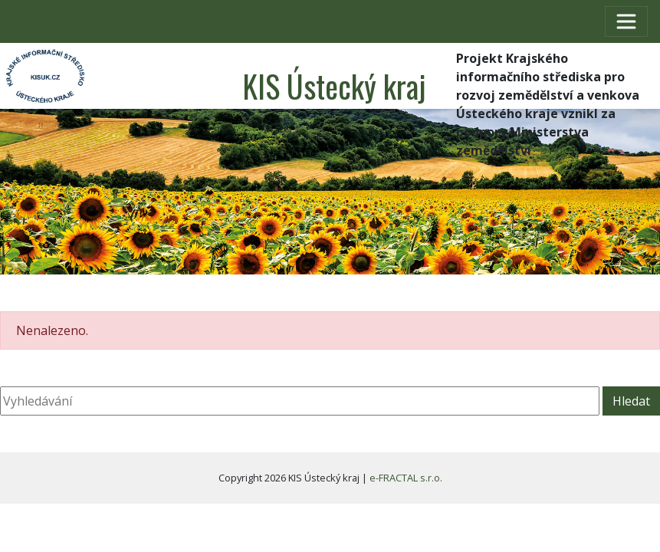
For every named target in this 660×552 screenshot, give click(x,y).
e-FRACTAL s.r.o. (405, 478)
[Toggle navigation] (626, 21)
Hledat (631, 401)
